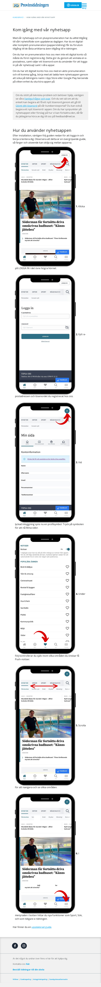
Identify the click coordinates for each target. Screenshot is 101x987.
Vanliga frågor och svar (37, 98)
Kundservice (18, 17)
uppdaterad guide (41, 927)
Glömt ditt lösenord (26, 105)
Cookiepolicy (25, 979)
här (28, 964)
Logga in (74, 5)
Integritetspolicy (40, 979)
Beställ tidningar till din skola (28, 969)
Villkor (15, 979)
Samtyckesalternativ (58, 979)
